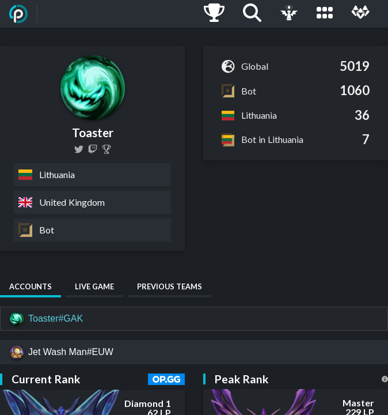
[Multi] (360, 14)
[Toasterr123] (79, 149)
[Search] (252, 14)
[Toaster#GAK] (194, 319)
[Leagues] (324, 14)
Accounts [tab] (30, 286)
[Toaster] (106, 149)
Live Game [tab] (94, 286)
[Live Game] (289, 14)
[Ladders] (214, 14)
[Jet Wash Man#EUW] (194, 352)
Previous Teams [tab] (169, 286)
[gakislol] (93, 149)
